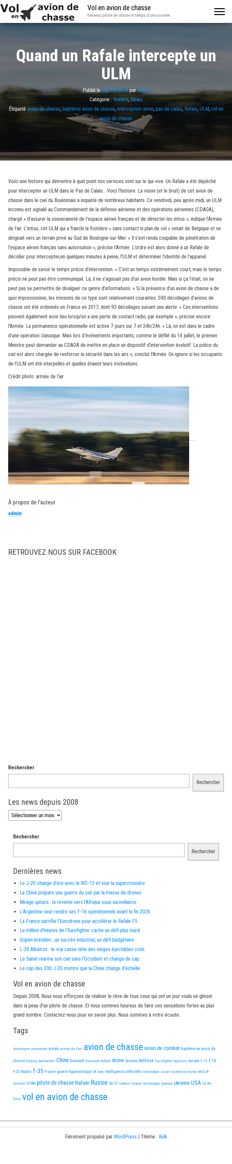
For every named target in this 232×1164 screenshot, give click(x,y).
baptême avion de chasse (88, 109)
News (136, 99)
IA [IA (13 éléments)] (94, 1071)
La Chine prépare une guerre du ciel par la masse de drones (80, 893)
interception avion (135, 109)
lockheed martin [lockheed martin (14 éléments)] (184, 1071)
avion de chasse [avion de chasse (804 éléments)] (113, 1047)
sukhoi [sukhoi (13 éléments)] (124, 1083)
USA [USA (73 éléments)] (196, 1082)
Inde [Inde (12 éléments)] (101, 1072)
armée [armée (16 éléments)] (53, 1048)
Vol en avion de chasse (119, 8)
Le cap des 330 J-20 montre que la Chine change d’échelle (80, 968)
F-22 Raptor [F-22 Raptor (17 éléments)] (22, 1071)
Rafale (191, 109)
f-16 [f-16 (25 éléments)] (212, 1060)
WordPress (125, 1137)
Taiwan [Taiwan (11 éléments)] (136, 1083)
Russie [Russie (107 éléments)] (99, 1082)
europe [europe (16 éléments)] (193, 1061)
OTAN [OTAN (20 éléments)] (31, 1083)
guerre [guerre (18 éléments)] (62, 1071)
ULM (204, 109)
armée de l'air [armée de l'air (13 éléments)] (71, 1048)
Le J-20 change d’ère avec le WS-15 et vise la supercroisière (82, 883)
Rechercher (21, 767)
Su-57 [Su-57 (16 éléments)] (113, 1083)
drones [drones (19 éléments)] (131, 1060)
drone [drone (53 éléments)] (118, 1060)
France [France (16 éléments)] (50, 1071)
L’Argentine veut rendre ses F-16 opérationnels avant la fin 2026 (85, 912)
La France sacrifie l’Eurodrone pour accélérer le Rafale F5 (78, 921)
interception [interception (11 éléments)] (150, 1072)
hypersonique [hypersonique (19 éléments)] (80, 1071)
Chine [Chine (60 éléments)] (62, 1060)
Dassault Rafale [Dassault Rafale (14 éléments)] (98, 1061)
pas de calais (169, 109)
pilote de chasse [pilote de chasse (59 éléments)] (55, 1083)
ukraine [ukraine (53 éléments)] (182, 1083)
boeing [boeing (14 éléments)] (31, 1061)
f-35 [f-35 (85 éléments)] (38, 1071)
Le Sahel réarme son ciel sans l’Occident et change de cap (79, 959)
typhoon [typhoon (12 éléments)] (167, 1083)
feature (121, 99)
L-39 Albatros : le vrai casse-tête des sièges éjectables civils (82, 949)
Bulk (163, 1137)
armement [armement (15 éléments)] (39, 1048)
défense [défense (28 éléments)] (146, 1060)
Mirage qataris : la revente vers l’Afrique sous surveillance (78, 902)
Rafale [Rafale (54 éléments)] (82, 1083)
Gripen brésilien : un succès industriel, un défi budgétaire (77, 940)
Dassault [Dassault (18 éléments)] (77, 1060)
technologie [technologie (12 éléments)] (151, 1083)
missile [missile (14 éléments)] (19, 1083)
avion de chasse (43, 109)
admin (143, 90)
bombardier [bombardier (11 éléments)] (47, 1061)
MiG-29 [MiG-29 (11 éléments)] (203, 1072)
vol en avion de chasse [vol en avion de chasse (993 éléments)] (64, 1096)
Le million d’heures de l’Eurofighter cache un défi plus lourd (80, 930)
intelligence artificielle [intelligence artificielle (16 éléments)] (123, 1071)
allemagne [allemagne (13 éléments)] (21, 1048)
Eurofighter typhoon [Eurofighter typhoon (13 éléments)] (171, 1061)
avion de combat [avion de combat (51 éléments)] (162, 1048)
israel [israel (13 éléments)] (165, 1071)
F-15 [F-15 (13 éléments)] (204, 1061)
